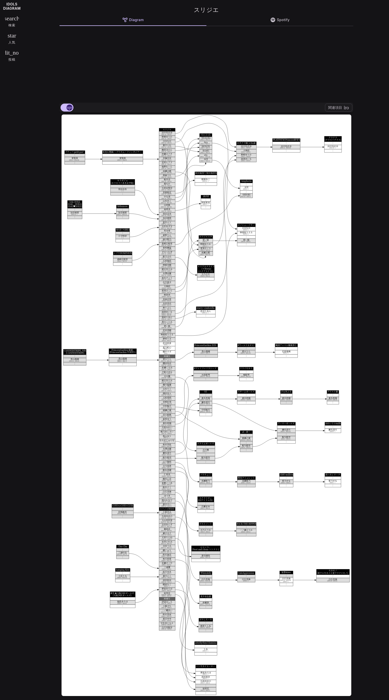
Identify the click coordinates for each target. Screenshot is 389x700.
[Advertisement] (206, 63)
